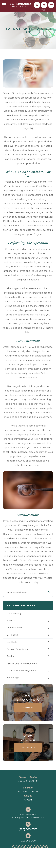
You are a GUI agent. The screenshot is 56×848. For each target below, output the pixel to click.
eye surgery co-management (22, 663)
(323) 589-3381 (28, 829)
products (11, 656)
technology (13, 677)
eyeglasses (12, 635)
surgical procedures (17, 649)
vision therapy (14, 613)
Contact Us (26, 747)
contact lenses (14, 628)
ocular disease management (21, 670)
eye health (12, 642)
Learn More (27, 707)
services (11, 620)
